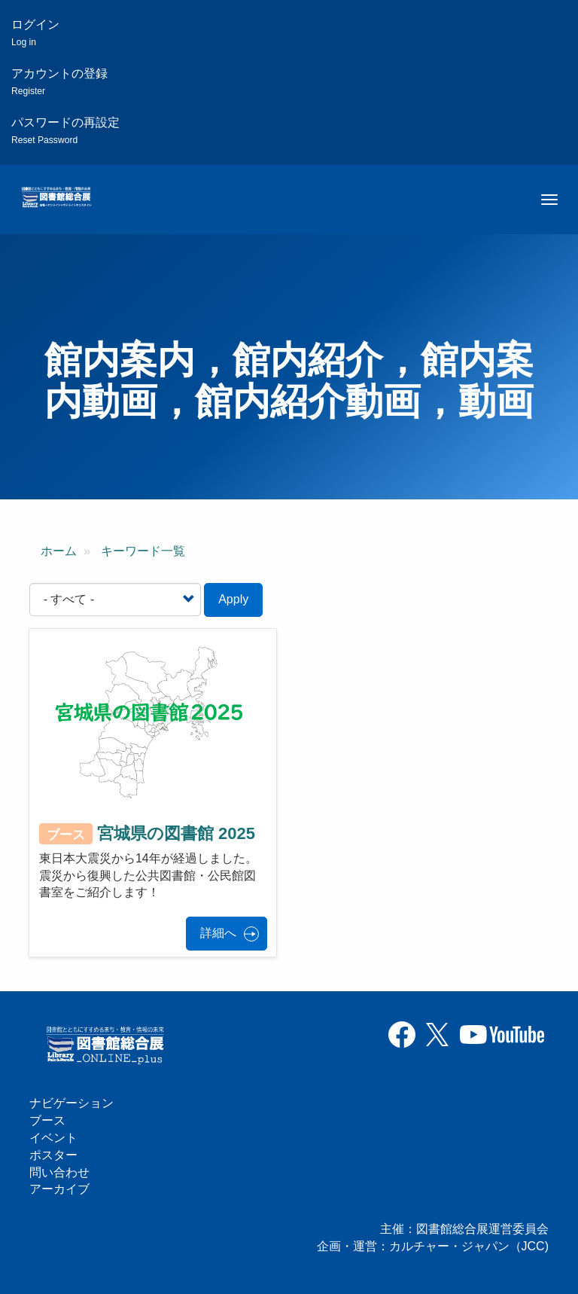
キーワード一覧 (143, 551)
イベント (53, 1137)
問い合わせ (59, 1172)
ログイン (35, 32)
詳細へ (218, 932)
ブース (47, 1120)
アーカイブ (59, 1189)
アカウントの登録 (59, 81)
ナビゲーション (71, 1103)
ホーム (59, 551)
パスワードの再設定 (65, 130)
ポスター (53, 1155)
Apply (233, 599)
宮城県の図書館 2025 (176, 833)
